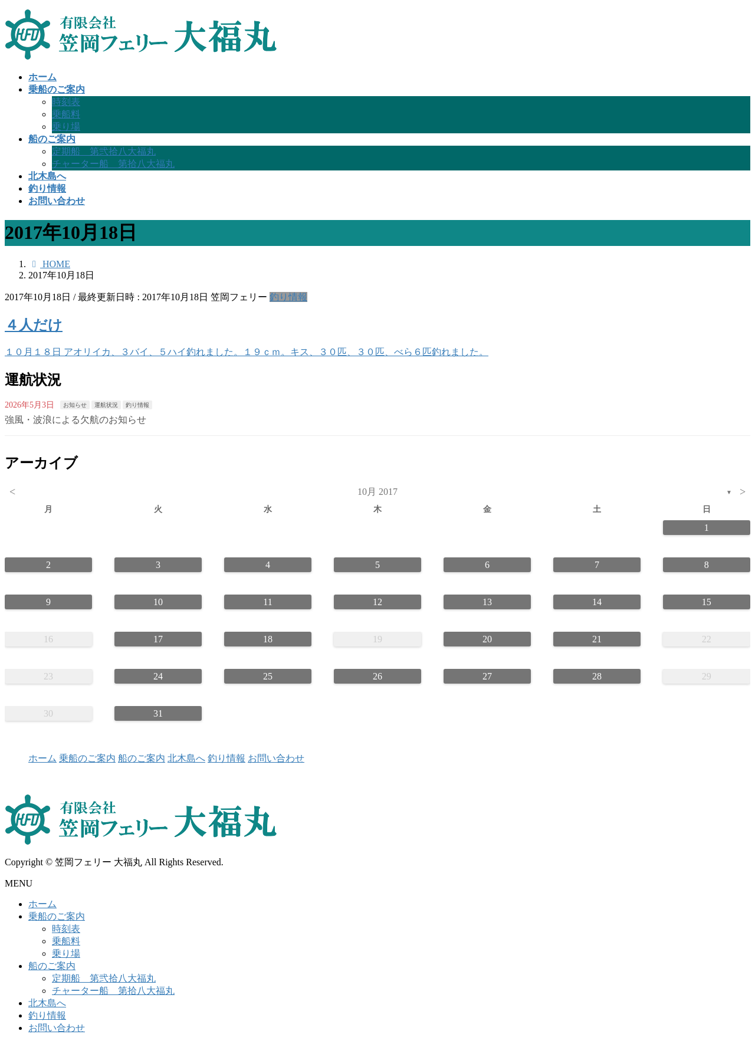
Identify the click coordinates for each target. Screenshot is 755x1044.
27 (487, 676)
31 (158, 713)
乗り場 (66, 127)
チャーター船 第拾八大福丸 (113, 164)
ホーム (42, 758)
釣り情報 (288, 297)
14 (597, 602)
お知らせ (75, 405)
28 (597, 676)
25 (268, 676)
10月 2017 (377, 492)
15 (706, 602)
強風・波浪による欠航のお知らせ (75, 420)
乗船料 (66, 114)
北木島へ (186, 758)
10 (158, 602)
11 (267, 602)
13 (487, 602)
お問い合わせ (276, 758)
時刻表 (66, 102)
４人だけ (34, 325)
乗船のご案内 (87, 758)
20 (487, 639)
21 (597, 639)
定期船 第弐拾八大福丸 (104, 151)
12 (377, 602)
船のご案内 (141, 758)
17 (158, 639)
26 (377, 676)
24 (158, 676)
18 (268, 639)
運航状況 (106, 405)
